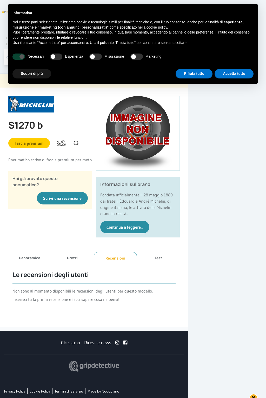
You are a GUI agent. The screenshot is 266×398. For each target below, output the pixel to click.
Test (158, 257)
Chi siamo (70, 342)
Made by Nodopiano (103, 391)
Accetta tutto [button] (234, 73)
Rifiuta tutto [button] (194, 73)
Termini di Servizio (69, 391)
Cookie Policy (40, 391)
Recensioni (115, 258)
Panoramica (29, 257)
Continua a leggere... (125, 227)
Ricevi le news (97, 342)
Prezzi (72, 257)
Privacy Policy (14, 391)
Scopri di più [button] (32, 73)
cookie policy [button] (157, 27)
